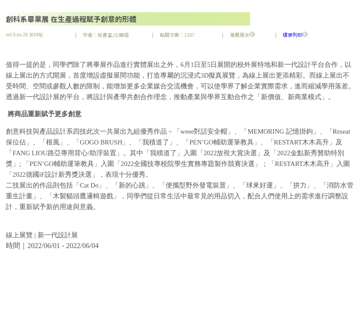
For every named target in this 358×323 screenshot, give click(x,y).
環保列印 (295, 34)
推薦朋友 (242, 34)
